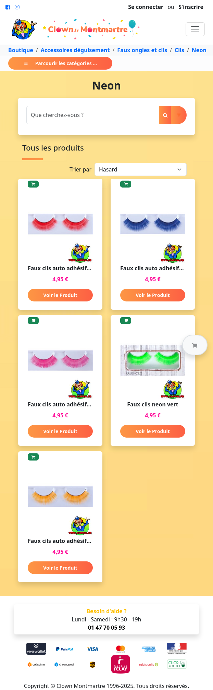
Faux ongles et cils (142, 50)
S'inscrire (190, 7)
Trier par (80, 169)
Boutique (20, 50)
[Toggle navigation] (195, 29)
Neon (199, 50)
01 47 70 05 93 (106, 627)
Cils (179, 50)
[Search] (92, 115)
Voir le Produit (60, 295)
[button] (195, 345)
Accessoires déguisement (75, 50)
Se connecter (145, 7)
